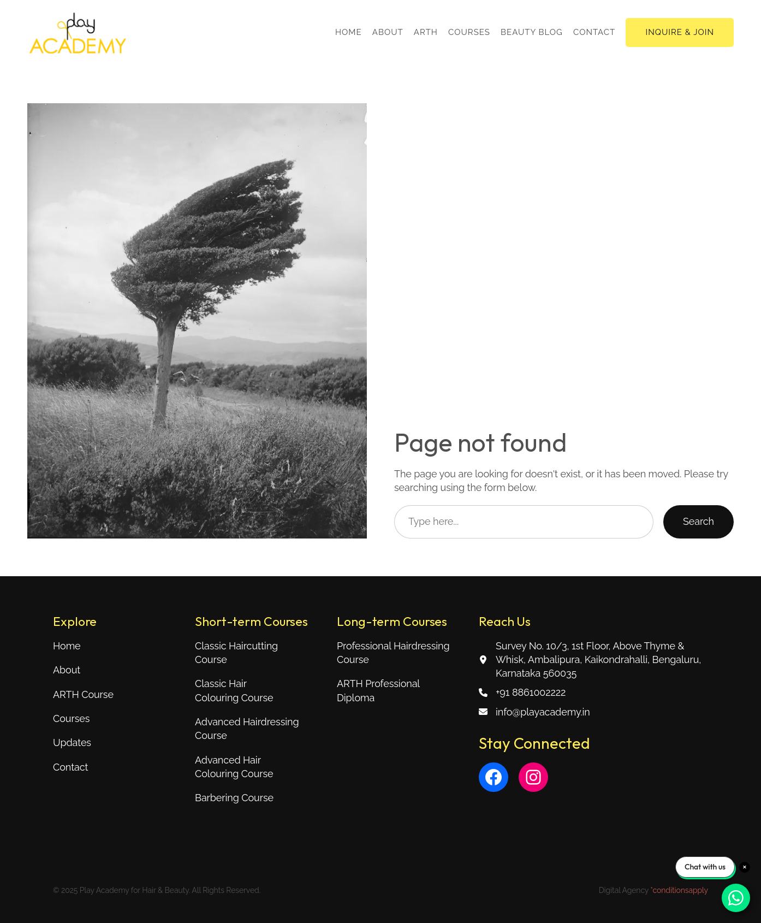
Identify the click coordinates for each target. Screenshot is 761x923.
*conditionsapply (679, 890)
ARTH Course (83, 694)
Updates (72, 742)
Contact (70, 767)
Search (698, 521)
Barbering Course (234, 797)
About (66, 670)
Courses (71, 718)
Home (67, 646)
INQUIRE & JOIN (679, 32)
